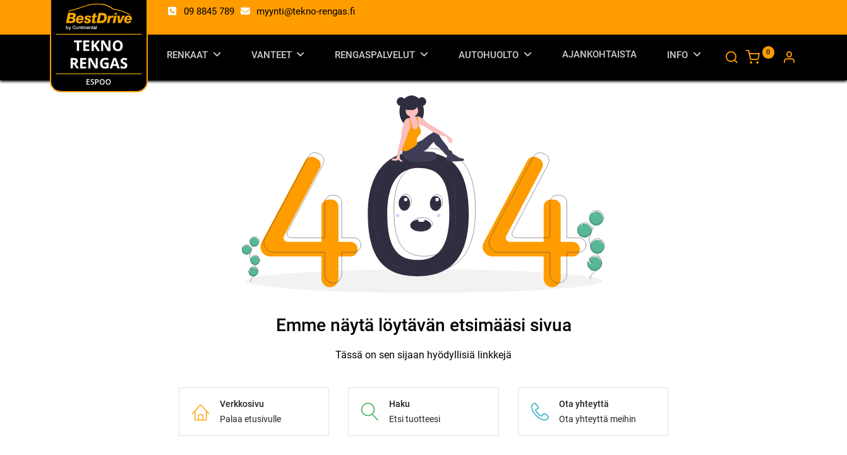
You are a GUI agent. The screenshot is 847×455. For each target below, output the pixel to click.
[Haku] (731, 58)
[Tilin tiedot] (789, 58)
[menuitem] (599, 57)
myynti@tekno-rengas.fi (305, 11)
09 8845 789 (209, 11)
